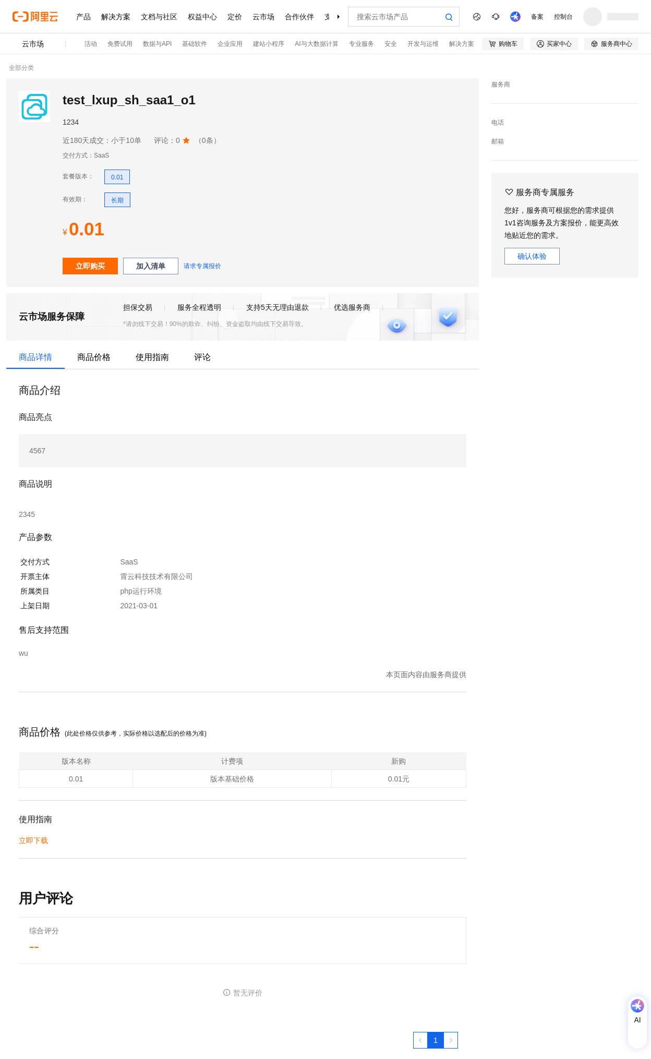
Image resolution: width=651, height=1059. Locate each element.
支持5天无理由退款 (277, 307)
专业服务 (361, 43)
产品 (83, 17)
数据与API (157, 43)
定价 (234, 17)
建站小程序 (268, 43)
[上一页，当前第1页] (420, 1040)
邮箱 (497, 141)
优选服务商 (352, 307)
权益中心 (202, 17)
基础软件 (194, 43)
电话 (497, 122)
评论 (202, 357)
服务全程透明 (199, 307)
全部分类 (21, 67)
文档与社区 (159, 17)
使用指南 (152, 357)
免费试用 (119, 43)
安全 (390, 43)
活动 (91, 43)
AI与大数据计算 (316, 43)
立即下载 (33, 840)
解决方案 (115, 17)
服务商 (500, 84)
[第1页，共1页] (435, 1040)
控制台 (563, 16)
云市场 (263, 17)
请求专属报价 (202, 266)
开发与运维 (423, 43)
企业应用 (230, 43)
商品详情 (35, 357)
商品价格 (94, 357)
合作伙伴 (299, 17)
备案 (537, 16)
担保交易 (137, 307)
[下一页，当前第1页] (450, 1040)
